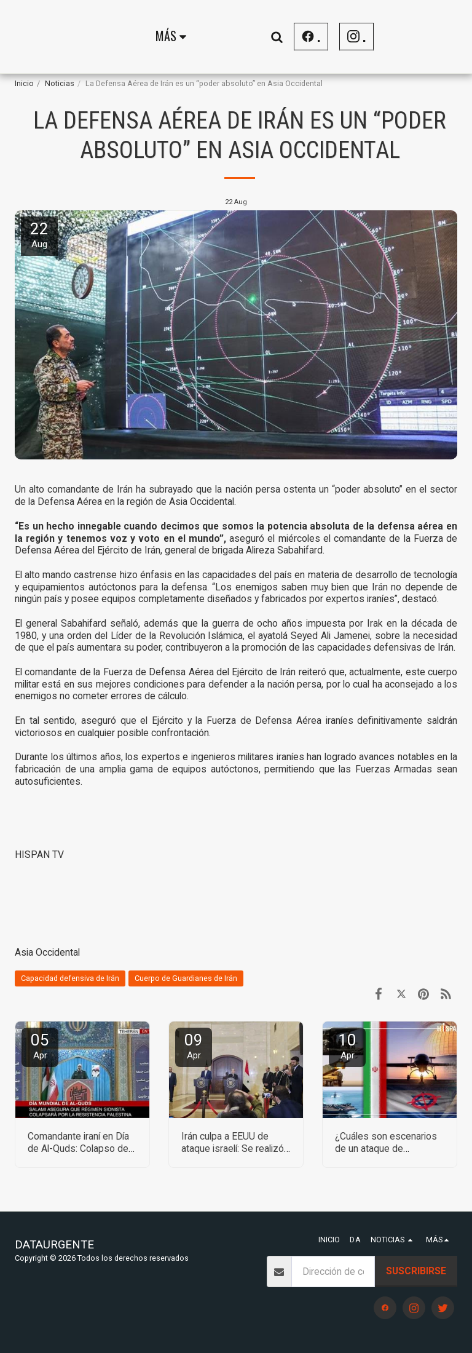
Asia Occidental (47, 952)
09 (193, 1046)
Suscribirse (416, 1271)
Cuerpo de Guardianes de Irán (186, 978)
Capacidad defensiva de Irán (70, 978)
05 (40, 1046)
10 (347, 1046)
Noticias (59, 83)
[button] (432, 36)
